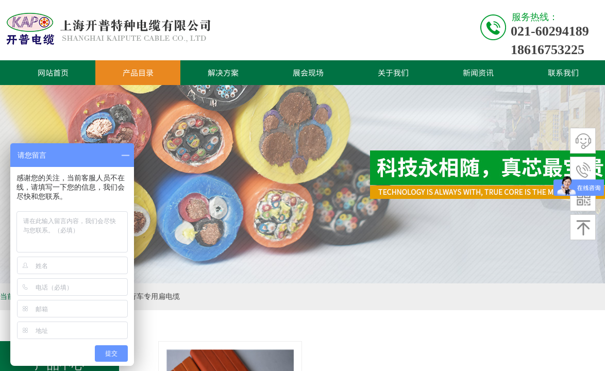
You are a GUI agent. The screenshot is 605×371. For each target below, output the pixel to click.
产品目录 (138, 72)
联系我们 (563, 72)
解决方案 (223, 72)
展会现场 (308, 72)
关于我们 (393, 72)
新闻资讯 (478, 72)
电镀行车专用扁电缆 (147, 296)
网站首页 (53, 72)
